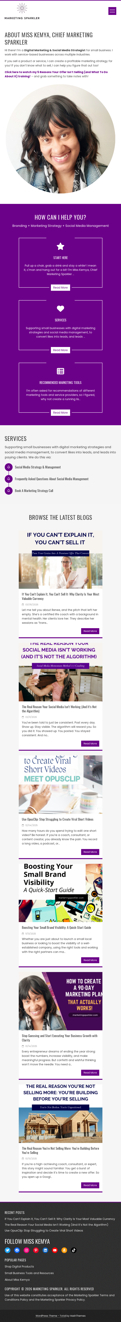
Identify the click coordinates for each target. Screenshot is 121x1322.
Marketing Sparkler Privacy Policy (62, 1300)
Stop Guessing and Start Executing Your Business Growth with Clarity (59, 1037)
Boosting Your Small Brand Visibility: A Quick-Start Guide (56, 927)
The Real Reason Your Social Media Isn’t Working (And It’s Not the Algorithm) (59, 708)
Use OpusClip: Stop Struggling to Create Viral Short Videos (57, 819)
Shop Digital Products (19, 1266)
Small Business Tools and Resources (29, 1273)
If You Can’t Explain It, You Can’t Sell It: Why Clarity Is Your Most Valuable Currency (60, 596)
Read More (60, 288)
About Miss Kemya (17, 1280)
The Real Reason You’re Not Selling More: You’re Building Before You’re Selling (60, 1150)
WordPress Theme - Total (51, 1315)
